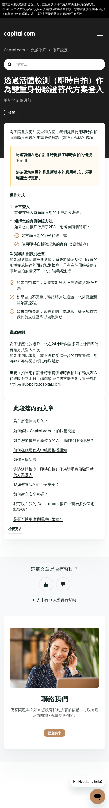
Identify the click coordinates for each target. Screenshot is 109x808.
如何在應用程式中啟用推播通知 (40, 450)
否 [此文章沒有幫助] (63, 584)
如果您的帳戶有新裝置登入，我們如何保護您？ (53, 440)
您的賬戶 (38, 50)
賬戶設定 (60, 50)
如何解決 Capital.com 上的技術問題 (44, 430)
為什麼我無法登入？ (30, 421)
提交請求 (54, 733)
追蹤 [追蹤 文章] (11, 113)
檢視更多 (15, 529)
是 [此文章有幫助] (46, 584)
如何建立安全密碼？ (30, 494)
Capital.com (14, 50)
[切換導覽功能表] (100, 34)
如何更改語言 (24, 459)
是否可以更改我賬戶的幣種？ (38, 519)
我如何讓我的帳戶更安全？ (36, 484)
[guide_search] (54, 64)
